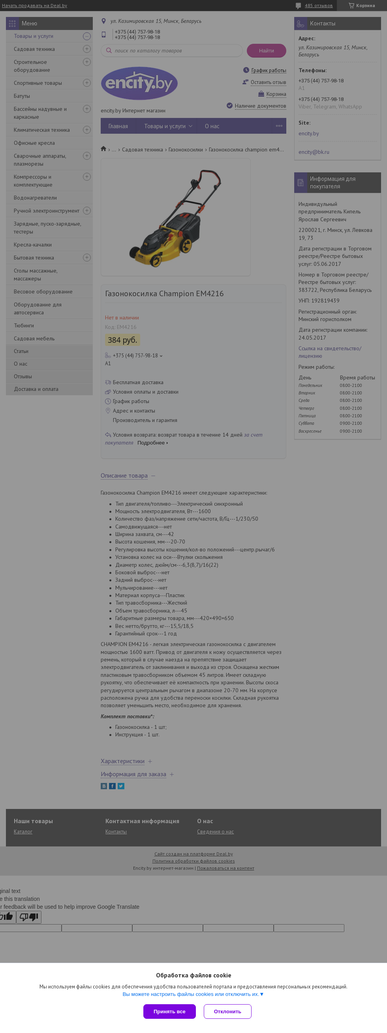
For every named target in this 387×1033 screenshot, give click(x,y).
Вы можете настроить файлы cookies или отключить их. (190, 994)
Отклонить (227, 1011)
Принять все (170, 1011)
